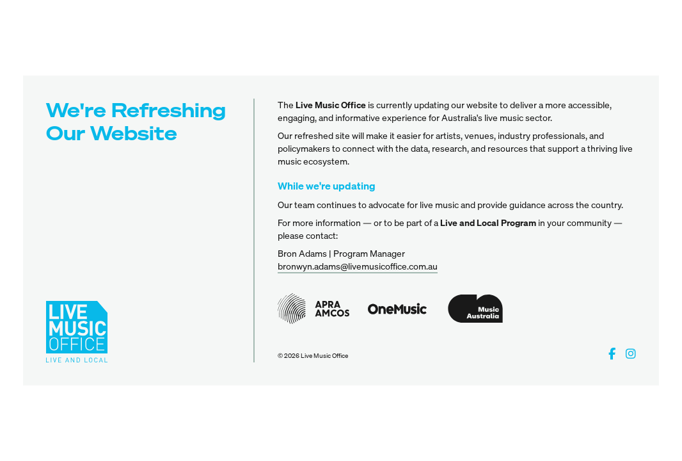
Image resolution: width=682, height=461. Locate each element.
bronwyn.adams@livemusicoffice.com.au (358, 266)
